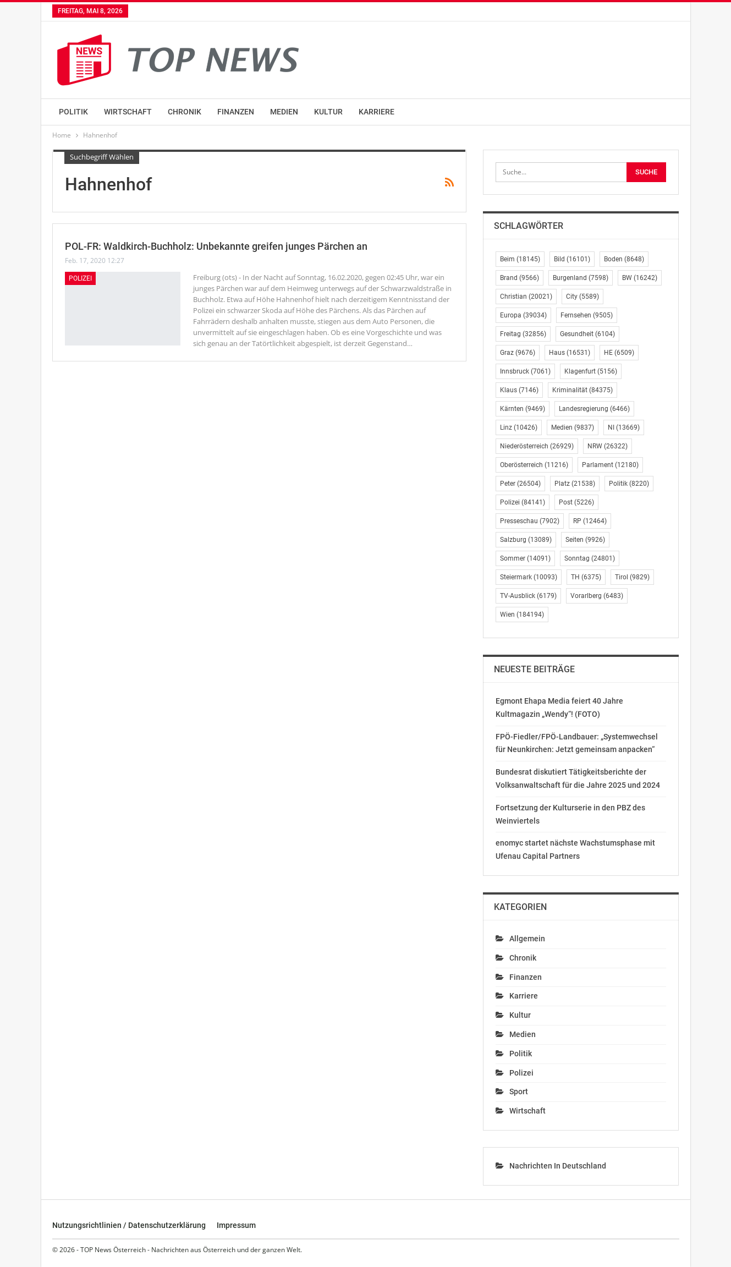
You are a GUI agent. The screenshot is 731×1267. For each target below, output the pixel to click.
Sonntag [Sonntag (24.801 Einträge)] (589, 558)
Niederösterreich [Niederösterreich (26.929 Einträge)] (537, 446)
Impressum (236, 1225)
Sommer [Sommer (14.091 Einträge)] (525, 558)
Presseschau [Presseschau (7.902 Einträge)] (529, 521)
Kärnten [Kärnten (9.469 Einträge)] (522, 409)
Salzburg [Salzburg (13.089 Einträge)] (526, 540)
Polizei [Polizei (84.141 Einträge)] (522, 502)
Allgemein (527, 938)
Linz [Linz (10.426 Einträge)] (518, 427)
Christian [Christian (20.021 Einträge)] (526, 296)
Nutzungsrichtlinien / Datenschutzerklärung (129, 1225)
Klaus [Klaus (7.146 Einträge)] (519, 390)
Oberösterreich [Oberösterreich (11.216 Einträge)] (534, 465)
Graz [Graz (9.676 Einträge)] (517, 352)
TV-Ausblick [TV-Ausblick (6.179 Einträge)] (528, 596)
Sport (518, 1091)
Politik (73, 111)
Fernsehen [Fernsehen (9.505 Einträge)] (586, 315)
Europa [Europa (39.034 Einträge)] (523, 315)
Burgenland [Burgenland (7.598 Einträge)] (580, 278)
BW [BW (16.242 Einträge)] (639, 278)
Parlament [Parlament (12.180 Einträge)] (610, 465)
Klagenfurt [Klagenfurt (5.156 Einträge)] (590, 371)
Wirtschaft (128, 111)
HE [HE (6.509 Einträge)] (619, 352)
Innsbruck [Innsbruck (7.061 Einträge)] (525, 371)
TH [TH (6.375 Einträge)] (586, 577)
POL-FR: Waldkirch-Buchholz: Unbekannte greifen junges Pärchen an (216, 246)
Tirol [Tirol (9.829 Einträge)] (632, 577)
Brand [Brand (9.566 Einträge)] (519, 278)
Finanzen (235, 111)
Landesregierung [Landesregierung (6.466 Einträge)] (594, 409)
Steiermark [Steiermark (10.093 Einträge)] (528, 577)
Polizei (80, 278)
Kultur (328, 111)
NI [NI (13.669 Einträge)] (624, 427)
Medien (284, 111)
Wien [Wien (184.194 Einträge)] (522, 614)
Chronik (184, 111)
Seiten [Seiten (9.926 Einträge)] (585, 540)
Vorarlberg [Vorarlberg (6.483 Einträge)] (596, 596)
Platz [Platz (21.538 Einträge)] (574, 483)
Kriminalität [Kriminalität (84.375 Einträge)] (582, 390)
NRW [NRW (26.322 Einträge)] (607, 446)
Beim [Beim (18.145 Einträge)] (520, 259)
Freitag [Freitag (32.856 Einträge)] (523, 334)
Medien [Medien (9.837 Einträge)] (572, 427)
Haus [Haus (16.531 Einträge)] (569, 352)
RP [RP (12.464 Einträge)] (590, 521)
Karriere (376, 111)
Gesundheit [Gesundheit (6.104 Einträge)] (587, 334)
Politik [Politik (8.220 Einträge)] (629, 483)
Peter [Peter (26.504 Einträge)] (520, 483)
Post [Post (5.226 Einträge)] (576, 502)
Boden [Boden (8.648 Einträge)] (624, 259)
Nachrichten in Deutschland (557, 1165)
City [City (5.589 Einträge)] (582, 296)
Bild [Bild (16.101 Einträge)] (572, 259)
